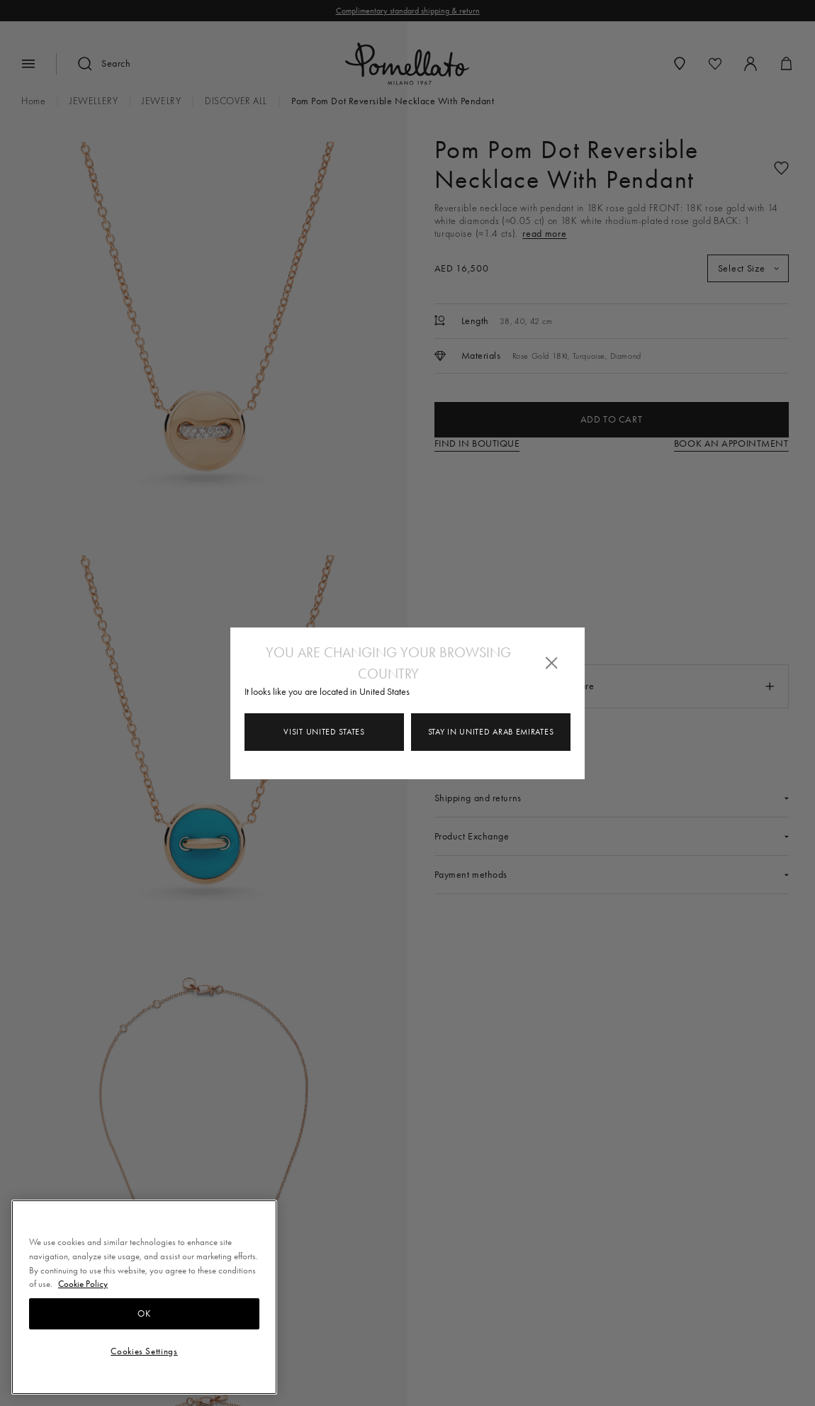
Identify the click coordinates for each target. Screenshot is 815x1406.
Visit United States (323, 732)
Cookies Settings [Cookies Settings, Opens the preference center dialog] (144, 1351)
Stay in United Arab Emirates (491, 732)
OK (143, 1313)
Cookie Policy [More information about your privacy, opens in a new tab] (83, 1283)
